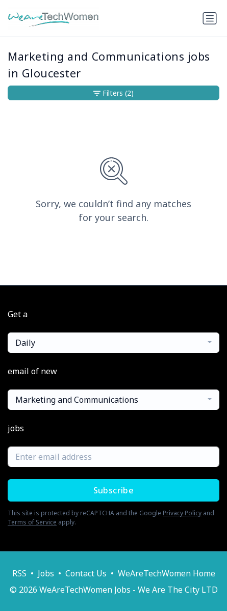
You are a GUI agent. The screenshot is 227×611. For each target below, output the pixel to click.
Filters (113, 93)
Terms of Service (32, 522)
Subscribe (113, 490)
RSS (19, 573)
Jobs (46, 573)
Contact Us (86, 573)
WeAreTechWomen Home (166, 573)
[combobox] (113, 342)
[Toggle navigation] (209, 18)
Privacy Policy (182, 513)
